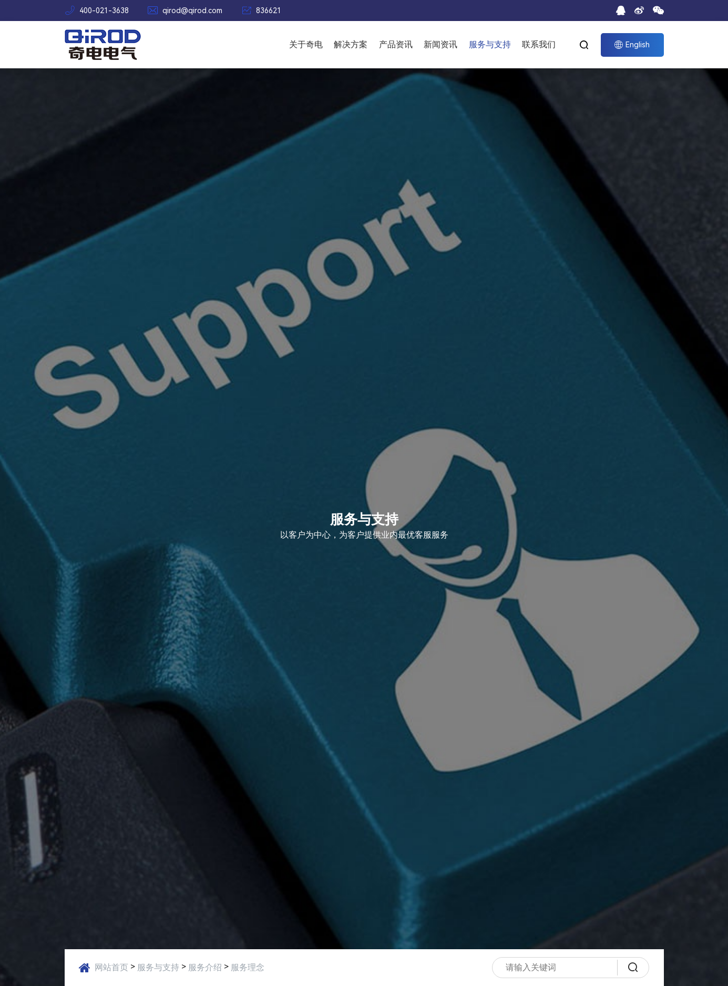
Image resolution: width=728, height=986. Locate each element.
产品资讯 (396, 44)
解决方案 (350, 44)
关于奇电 (306, 44)
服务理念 (247, 967)
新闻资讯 (440, 44)
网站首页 (111, 967)
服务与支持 (490, 44)
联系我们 (539, 44)
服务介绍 (205, 967)
